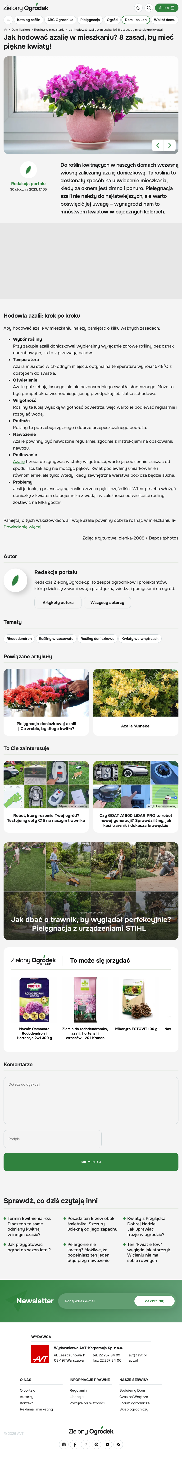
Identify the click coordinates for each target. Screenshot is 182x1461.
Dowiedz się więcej (22, 527)
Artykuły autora (58, 602)
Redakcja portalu (28, 183)
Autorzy (26, 1396)
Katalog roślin (28, 19)
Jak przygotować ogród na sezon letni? (29, 1247)
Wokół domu (164, 19)
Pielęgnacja (90, 19)
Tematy (13, 622)
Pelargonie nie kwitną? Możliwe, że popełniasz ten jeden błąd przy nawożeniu (88, 1252)
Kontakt (26, 1403)
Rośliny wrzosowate (56, 638)
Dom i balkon (136, 19)
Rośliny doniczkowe (97, 638)
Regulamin (78, 1390)
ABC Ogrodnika (60, 19)
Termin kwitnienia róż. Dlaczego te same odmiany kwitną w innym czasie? (29, 1226)
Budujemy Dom (132, 1390)
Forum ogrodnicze (134, 1403)
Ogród (112, 19)
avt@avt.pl (137, 1355)
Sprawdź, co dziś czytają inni (51, 1201)
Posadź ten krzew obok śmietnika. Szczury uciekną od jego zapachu (92, 1224)
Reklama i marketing (36, 1409)
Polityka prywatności (87, 1403)
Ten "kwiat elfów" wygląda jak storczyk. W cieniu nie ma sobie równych (149, 1252)
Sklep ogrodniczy (133, 1409)
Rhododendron (19, 638)
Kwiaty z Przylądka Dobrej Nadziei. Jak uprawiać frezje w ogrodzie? (146, 1226)
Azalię (19, 461)
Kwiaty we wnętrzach (140, 638)
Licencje (77, 1396)
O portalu (27, 1390)
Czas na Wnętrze (133, 1396)
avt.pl (133, 1360)
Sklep (166, 7)
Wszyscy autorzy (107, 602)
